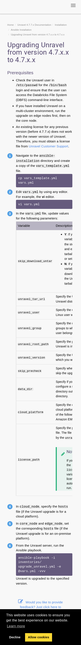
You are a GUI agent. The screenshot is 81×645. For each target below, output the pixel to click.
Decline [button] (15, 637)
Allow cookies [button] (38, 637)
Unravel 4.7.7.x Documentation (34, 25)
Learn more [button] (16, 626)
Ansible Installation (21, 29)
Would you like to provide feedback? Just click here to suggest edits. (40, 607)
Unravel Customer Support (48, 146)
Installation (61, 25)
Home (10, 25)
